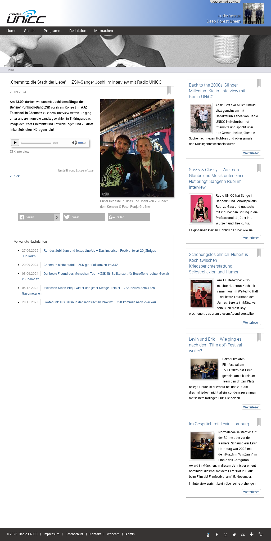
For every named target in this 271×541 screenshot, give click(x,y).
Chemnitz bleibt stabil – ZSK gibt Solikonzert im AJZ (81, 265)
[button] (39, 217)
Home (11, 30)
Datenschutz (74, 534)
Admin (130, 534)
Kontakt (95, 534)
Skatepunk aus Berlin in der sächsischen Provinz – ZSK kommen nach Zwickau (100, 302)
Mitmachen (103, 30)
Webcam (113, 534)
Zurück (15, 176)
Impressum (51, 534)
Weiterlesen (251, 153)
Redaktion (77, 30)
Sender (30, 30)
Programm (52, 30)
